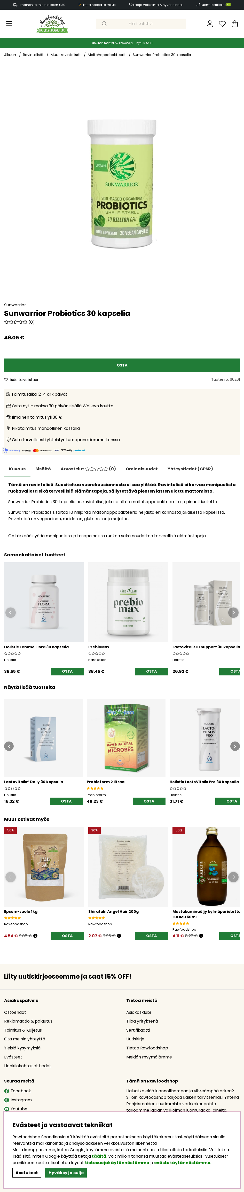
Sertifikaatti (138, 1030)
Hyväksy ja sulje (66, 1173)
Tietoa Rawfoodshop (147, 1048)
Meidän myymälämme (149, 1057)
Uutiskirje (135, 1039)
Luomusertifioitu (216, 5)
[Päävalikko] (9, 23)
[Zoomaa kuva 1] (122, 184)
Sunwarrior (15, 305)
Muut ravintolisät (66, 54)
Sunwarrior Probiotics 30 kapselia (162, 54)
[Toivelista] (222, 23)
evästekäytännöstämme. (182, 1163)
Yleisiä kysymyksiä (22, 1048)
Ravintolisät (33, 54)
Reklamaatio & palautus (28, 1021)
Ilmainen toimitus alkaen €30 (42, 5)
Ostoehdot (15, 1012)
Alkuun (10, 54)
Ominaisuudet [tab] (144, 469)
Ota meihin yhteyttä (24, 1039)
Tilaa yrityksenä (142, 1021)
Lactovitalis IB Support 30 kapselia (206, 647)
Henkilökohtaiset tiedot (27, 1066)
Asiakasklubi (138, 1012)
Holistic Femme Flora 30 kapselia (36, 647)
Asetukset (26, 1173)
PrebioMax (98, 647)
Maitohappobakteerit (107, 54)
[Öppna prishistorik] (35, 936)
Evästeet (13, 1057)
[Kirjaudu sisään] (210, 23)
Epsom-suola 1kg (20, 911)
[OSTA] (122, 365)
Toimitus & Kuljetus (23, 1030)
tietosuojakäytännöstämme (117, 1163)
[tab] (44, 469)
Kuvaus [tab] (17, 469)
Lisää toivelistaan (22, 379)
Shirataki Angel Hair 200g (113, 911)
